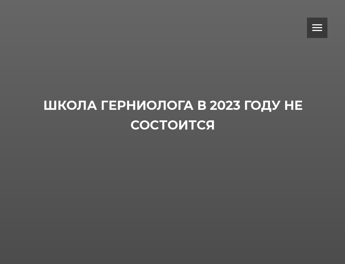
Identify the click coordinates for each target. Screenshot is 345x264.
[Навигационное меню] (317, 27)
